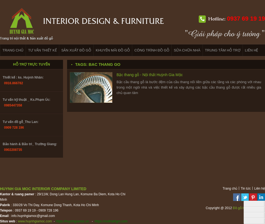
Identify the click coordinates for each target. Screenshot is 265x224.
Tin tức (246, 188)
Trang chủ (230, 188)
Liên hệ (259, 188)
